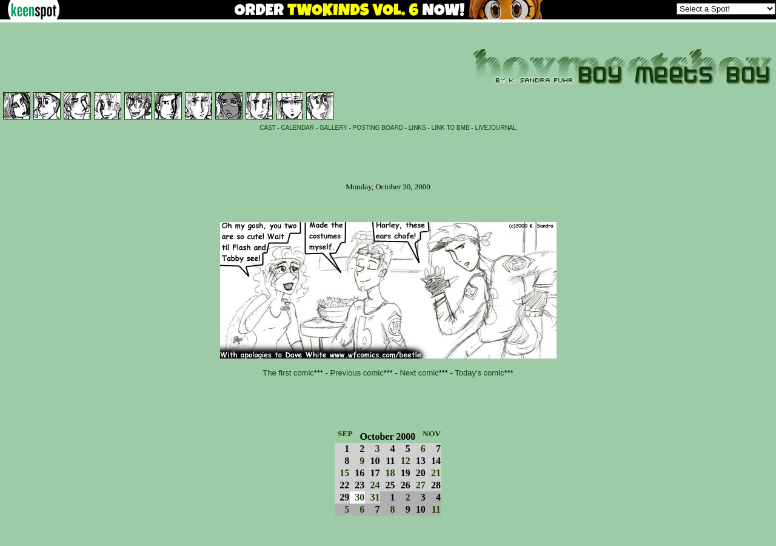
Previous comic (357, 372)
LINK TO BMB (451, 127)
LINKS (417, 127)
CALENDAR (297, 127)
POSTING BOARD (378, 127)
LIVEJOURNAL (495, 127)
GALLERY (333, 127)
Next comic (419, 372)
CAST (267, 127)
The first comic (288, 372)
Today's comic (479, 372)
